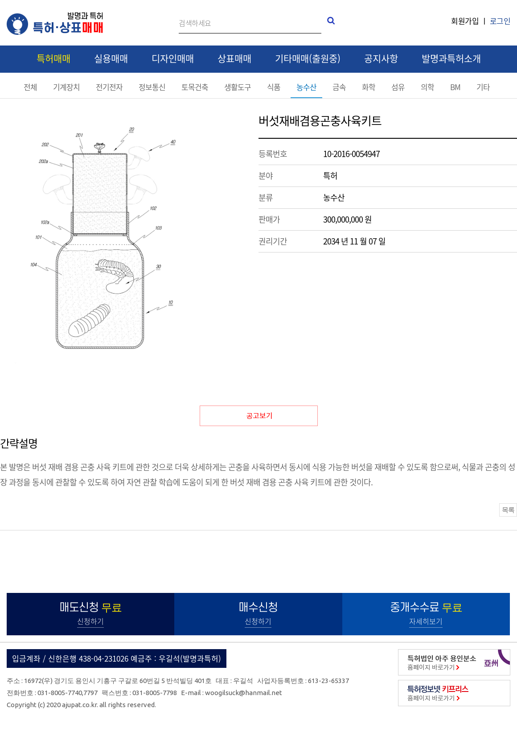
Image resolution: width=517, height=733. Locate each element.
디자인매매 (173, 58)
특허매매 (53, 58)
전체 (30, 86)
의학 (427, 86)
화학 (368, 86)
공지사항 (381, 58)
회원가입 (465, 20)
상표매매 (234, 58)
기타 (483, 86)
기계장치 (66, 86)
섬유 (398, 86)
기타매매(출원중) (308, 58)
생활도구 (237, 86)
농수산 (306, 86)
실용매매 (111, 58)
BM (455, 86)
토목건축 (194, 86)
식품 (273, 86)
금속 (339, 86)
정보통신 (152, 86)
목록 (508, 510)
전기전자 (109, 86)
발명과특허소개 (451, 58)
